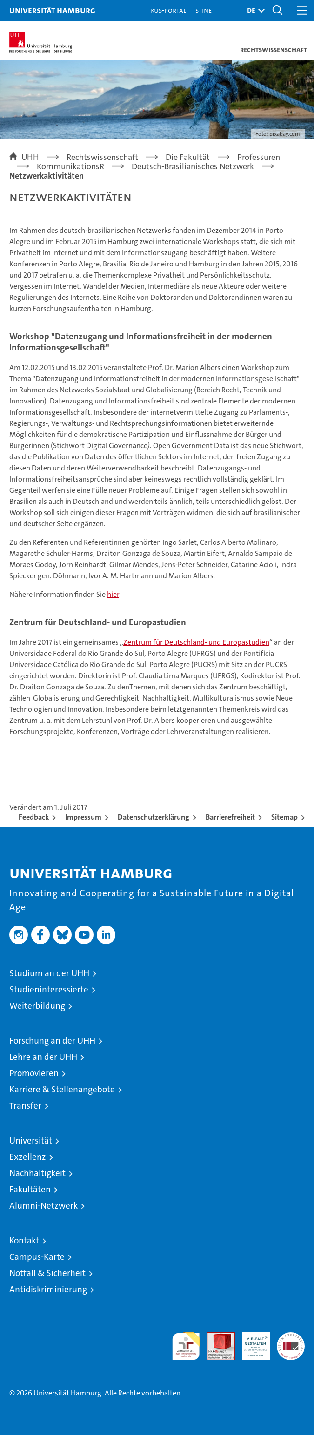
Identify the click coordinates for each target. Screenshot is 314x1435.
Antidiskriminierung (48, 1289)
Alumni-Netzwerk (43, 1205)
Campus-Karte (37, 1257)
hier (113, 594)
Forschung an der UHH (52, 1040)
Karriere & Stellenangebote (62, 1089)
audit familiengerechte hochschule (186, 1346)
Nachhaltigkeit (37, 1173)
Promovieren (34, 1073)
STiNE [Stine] (203, 10)
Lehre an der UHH (43, 1057)
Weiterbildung (37, 1006)
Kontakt (24, 1240)
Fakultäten (30, 1189)
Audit (216, 1337)
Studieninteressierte (48, 989)
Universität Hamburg (52, 10)
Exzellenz (27, 1157)
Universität (30, 1140)
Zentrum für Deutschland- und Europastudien (196, 642)
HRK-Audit (251, 1342)
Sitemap (284, 817)
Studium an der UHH (49, 973)
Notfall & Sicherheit (47, 1273)
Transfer (25, 1105)
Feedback (34, 817)
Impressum (83, 817)
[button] (253, 10)
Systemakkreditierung (291, 1337)
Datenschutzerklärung (153, 817)
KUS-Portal (168, 10)
